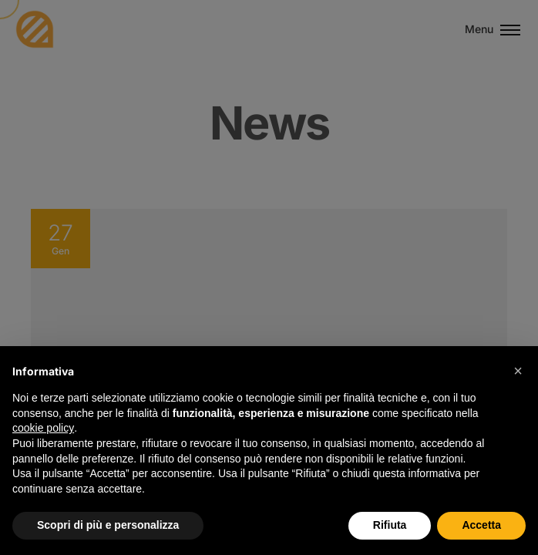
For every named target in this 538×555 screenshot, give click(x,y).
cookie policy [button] (43, 428)
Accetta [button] (481, 525)
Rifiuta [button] (390, 525)
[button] (518, 370)
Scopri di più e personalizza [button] (108, 525)
